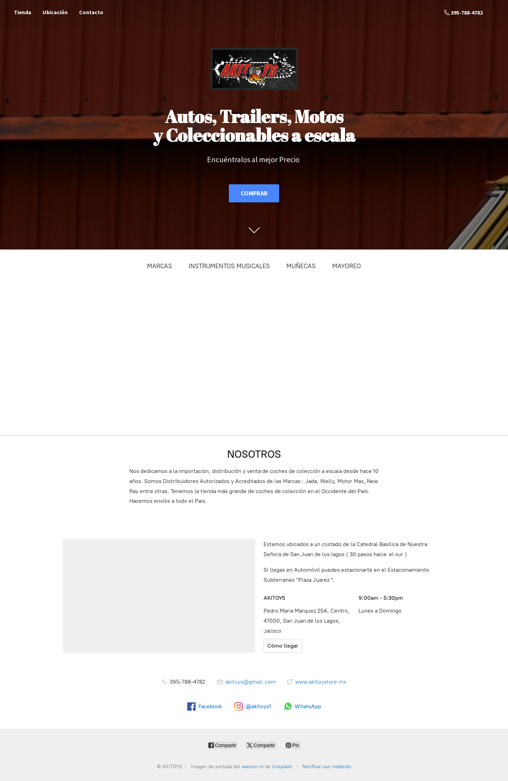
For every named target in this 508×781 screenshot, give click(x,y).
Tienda (22, 12)
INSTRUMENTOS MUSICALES (229, 266)
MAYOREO (346, 266)
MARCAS (159, 266)
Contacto (91, 12)
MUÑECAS (301, 266)
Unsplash (283, 767)
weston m (253, 767)
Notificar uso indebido (326, 767)
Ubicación (55, 12)
